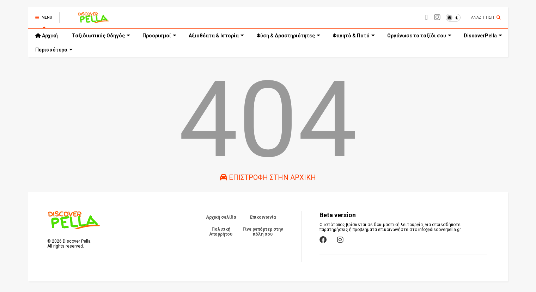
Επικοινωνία (263, 217)
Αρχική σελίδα (221, 217)
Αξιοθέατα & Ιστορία (216, 35)
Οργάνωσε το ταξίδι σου (419, 35)
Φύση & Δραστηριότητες (288, 35)
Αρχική (46, 35)
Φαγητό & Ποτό (354, 35)
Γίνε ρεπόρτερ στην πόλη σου (263, 232)
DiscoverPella (483, 35)
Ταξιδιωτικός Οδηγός (101, 35)
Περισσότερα (54, 50)
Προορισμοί (159, 35)
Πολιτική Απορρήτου (220, 232)
